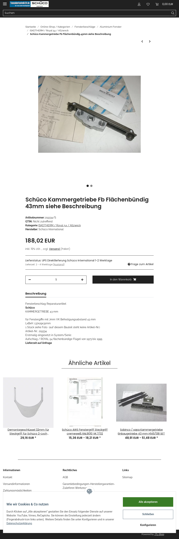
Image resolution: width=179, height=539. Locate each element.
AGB (65, 477)
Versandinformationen (16, 483)
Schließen (145, 514)
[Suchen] (86, 13)
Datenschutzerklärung (31, 523)
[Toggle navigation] (5, 2)
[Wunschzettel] (148, 4)
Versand (54, 249)
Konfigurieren (145, 525)
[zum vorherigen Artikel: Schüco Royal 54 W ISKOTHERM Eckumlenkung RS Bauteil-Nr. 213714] (142, 42)
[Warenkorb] (164, 4)
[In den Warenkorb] (123, 280)
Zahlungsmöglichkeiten (17, 490)
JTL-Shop (159, 534)
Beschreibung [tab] (35, 293)
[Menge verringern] (30, 280)
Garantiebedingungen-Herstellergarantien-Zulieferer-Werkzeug (89, 485)
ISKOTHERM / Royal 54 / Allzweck (59, 225)
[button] (139, 4)
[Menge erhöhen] (82, 280)
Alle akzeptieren (145, 501)
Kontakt (7, 477)
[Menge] (56, 280)
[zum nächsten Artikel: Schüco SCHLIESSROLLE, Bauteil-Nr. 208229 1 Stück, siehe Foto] (150, 42)
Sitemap (127, 477)
